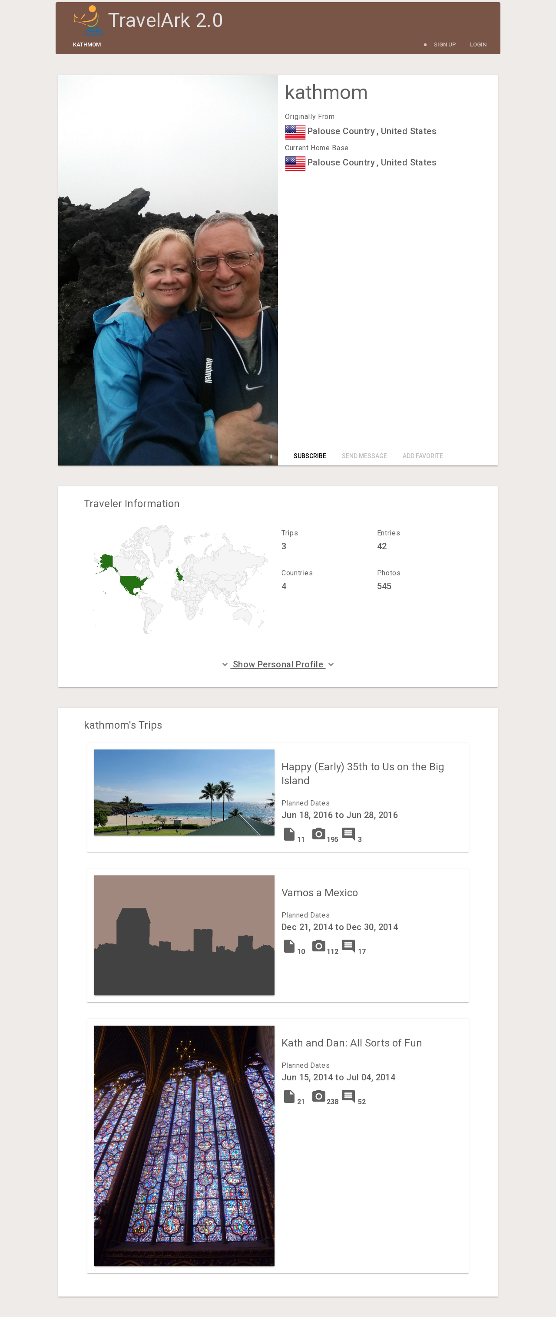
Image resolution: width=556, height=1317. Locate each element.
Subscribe (310, 455)
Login (478, 44)
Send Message (364, 455)
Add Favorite (423, 455)
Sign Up (445, 44)
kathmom (87, 44)
